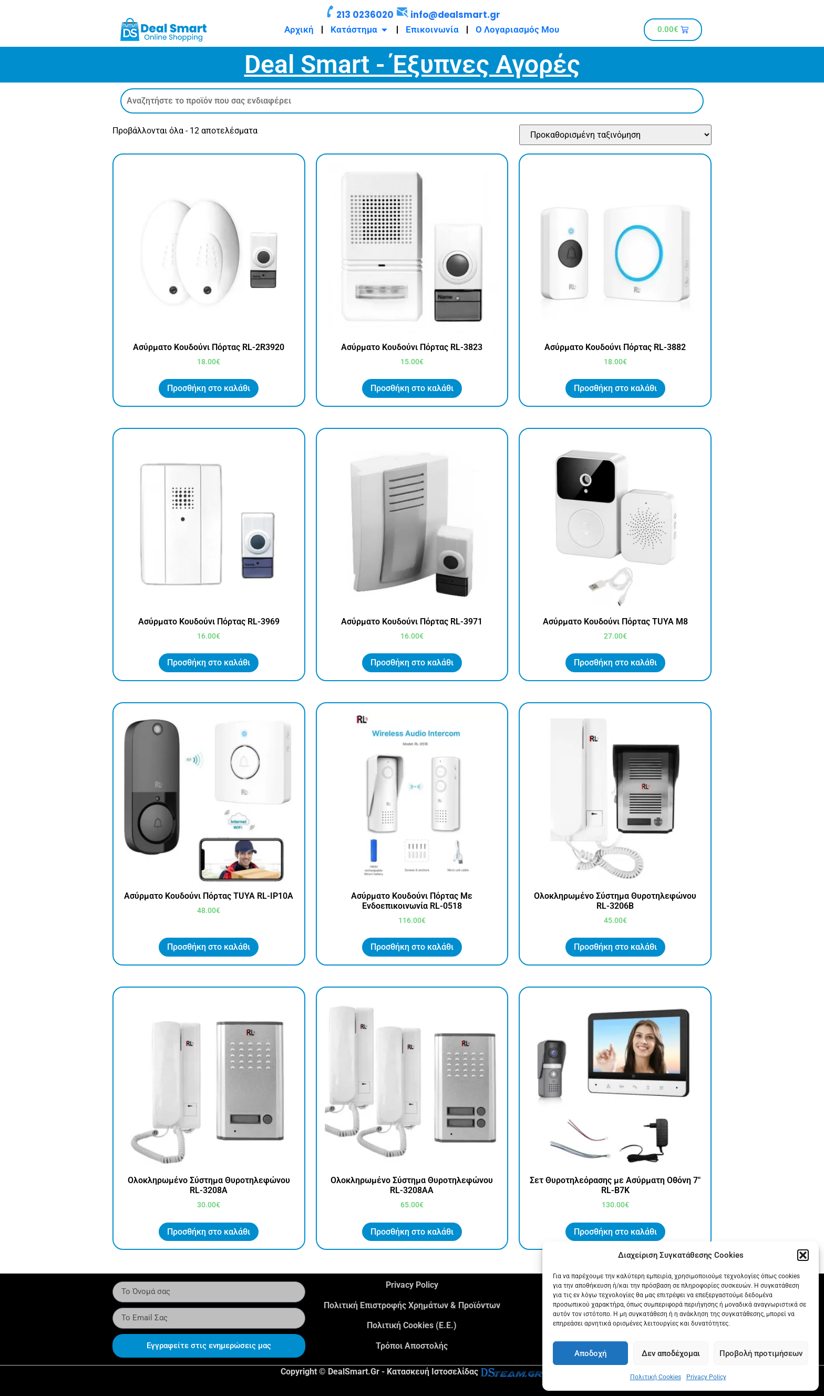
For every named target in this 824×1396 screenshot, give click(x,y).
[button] (803, 1255)
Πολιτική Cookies (655, 1377)
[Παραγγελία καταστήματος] (615, 135)
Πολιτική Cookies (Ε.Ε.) (412, 1325)
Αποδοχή (590, 1353)
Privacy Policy (706, 1377)
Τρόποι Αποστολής (412, 1346)
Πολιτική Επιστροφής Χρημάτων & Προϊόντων (412, 1305)
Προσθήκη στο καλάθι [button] (208, 388)
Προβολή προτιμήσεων (760, 1353)
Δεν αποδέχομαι (671, 1353)
